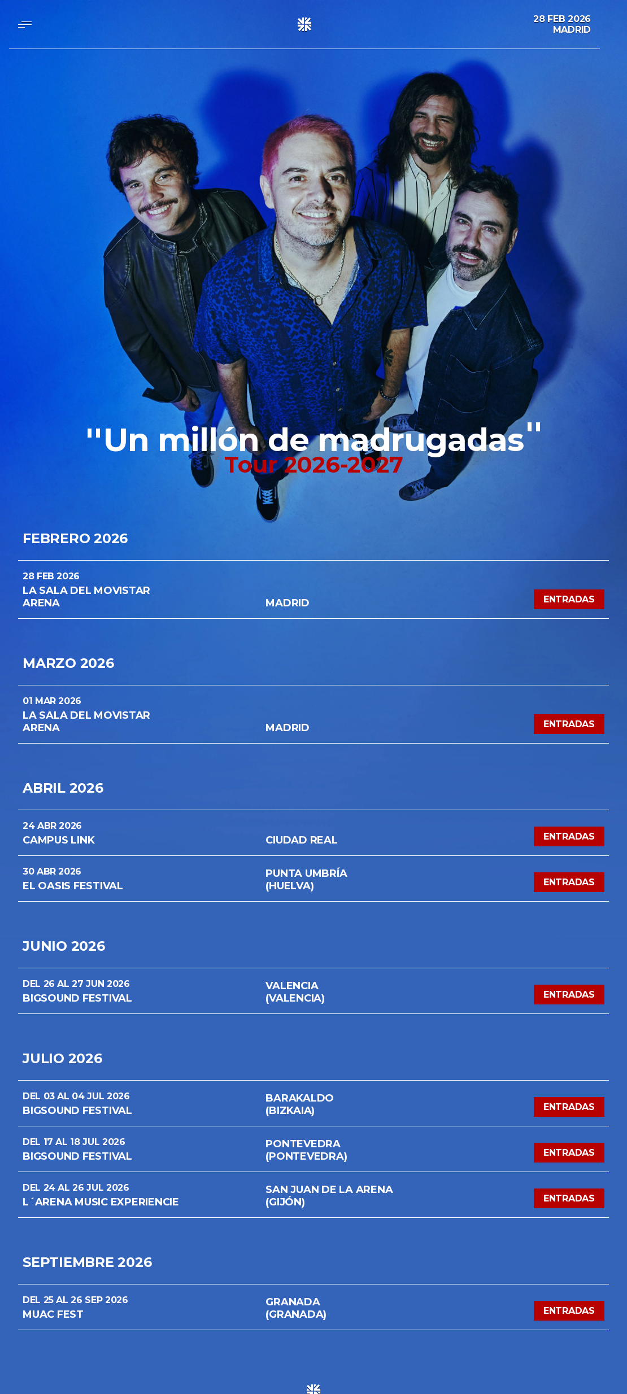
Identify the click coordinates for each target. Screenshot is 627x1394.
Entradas (569, 599)
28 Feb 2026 (562, 19)
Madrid (572, 29)
